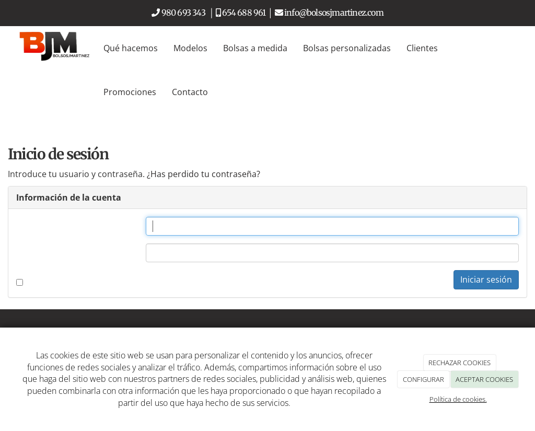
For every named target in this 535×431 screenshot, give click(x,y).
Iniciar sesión (486, 279)
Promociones (129, 92)
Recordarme (46, 281)
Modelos (190, 48)
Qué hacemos (130, 48)
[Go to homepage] (55, 48)
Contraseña (40, 249)
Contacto (190, 92)
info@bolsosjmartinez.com (333, 12)
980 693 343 (183, 12)
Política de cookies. (458, 399)
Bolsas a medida (255, 48)
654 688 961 (242, 12)
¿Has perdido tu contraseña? (203, 174)
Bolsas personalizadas (347, 48)
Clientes (422, 48)
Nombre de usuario (56, 222)
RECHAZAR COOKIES (459, 362)
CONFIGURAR (423, 379)
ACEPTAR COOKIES (484, 379)
